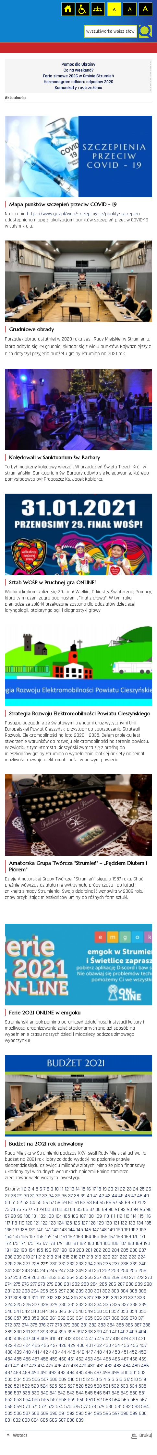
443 (53, 1352)
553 (18, 1399)
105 (66, 1216)
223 (133, 1257)
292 (17, 1291)
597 (115, 1413)
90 (111, 1209)
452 (133, 1352)
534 (133, 1386)
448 (98, 1352)
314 (66, 1297)
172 (8, 1243)
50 (7, 1202)
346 (62, 1311)
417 (108, 1338)
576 (76, 1406)
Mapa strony (98, 9)
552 (9, 1399)
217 (82, 1257)
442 (44, 1352)
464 (98, 1359)
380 (75, 1325)
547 (106, 1393)
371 (141, 1318)
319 (106, 1297)
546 (98, 1393)
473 (32, 1365)
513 (94, 1379)
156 (24, 1236)
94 (136, 1209)
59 (64, 1202)
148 (103, 1229)
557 (53, 1399)
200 (80, 1250)
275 (16, 1284)
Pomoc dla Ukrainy (78, 64)
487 (8, 1372)
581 (118, 1406)
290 (148, 1284)
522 (26, 1386)
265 (80, 1277)
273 (148, 1277)
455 (18, 1359)
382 (93, 1325)
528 (80, 1386)
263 (62, 1277)
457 (35, 1359)
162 (71, 1236)
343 (35, 1311)
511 (79, 1379)
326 (27, 1304)
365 (89, 1318)
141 (48, 1229)
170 (135, 1236)
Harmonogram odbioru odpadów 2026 (78, 82)
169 (127, 1236)
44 (114, 1195)
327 (35, 1304)
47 (133, 1195)
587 (26, 1413)
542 (62, 1393)
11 (61, 1189)
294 (35, 1291)
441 (35, 1352)
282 (76, 1284)
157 (32, 1236)
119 (21, 1223)
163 (79, 1236)
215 (66, 1257)
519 (142, 1379)
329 (53, 1304)
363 (71, 1318)
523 (35, 1386)
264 (71, 1277)
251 (97, 1270)
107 (82, 1216)
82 (59, 1209)
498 (106, 1372)
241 (8, 1270)
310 (34, 1297)
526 (62, 1386)
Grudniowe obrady (31, 329)
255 (133, 1270)
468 (134, 1359)
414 (84, 1338)
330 (62, 1304)
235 (98, 1263)
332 (80, 1304)
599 (134, 1413)
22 (122, 1189)
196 (47, 1250)
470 (8, 1365)
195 (39, 1250)
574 (59, 1406)
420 (133, 1338)
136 (8, 1229)
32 (38, 1195)
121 (37, 1223)
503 (9, 1379)
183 (90, 1243)
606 (53, 1420)
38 (76, 1195)
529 (89, 1386)
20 (110, 1189)
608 (71, 1420)
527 (71, 1386)
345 (53, 1311)
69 (127, 1202)
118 (14, 1223)
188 (130, 1243)
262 (52, 1277)
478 (74, 1365)
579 (100, 1406)
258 (17, 1277)
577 (84, 1406)
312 (50, 1297)
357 (17, 1318)
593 (80, 1413)
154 (8, 1236)
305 (133, 1291)
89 (104, 1209)
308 (17, 1297)
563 (107, 1399)
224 (142, 1257)
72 (144, 1202)
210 (26, 1257)
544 (80, 1393)
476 (58, 1365)
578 (92, 1406)
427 (53, 1345)
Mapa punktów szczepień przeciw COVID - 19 (62, 204)
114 (134, 1216)
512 (86, 1379)
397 (80, 1331)
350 (98, 1311)
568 (9, 1406)
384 (111, 1325)
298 (71, 1291)
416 (100, 1338)
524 (44, 1386)
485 (136, 1365)
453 (142, 1352)
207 (142, 1250)
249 (80, 1270)
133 (131, 1223)
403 (133, 1331)
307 (8, 1297)
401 (115, 1331)
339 (143, 1304)
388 (147, 1325)
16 (89, 1189)
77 (30, 1209)
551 (142, 1393)
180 (67, 1243)
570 (26, 1406)
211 (34, 1257)
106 (74, 1216)
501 (133, 1372)
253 (115, 1270)
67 (115, 1202)
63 (89, 1202)
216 (74, 1257)
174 (23, 1243)
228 (35, 1263)
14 (78, 1189)
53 (26, 1202)
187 (123, 1243)
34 (51, 1195)
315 (74, 1297)
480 (91, 1365)
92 (123, 1209)
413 (76, 1338)
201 (88, 1250)
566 (134, 1399)
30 (26, 1195)
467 (124, 1359)
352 (115, 1311)
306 (142, 1291)
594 (89, 1413)
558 (62, 1399)
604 (35, 1420)
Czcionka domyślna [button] (114, 9)
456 (27, 1359)
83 (66, 1209)
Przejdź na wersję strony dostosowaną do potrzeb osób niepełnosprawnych (82, 9)
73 (7, 1209)
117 (7, 1223)
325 (18, 1304)
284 (94, 1284)
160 (56, 1236)
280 (59, 1284)
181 (75, 1243)
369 (124, 1318)
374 (25, 1325)
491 (44, 1372)
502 (142, 1372)
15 (83, 1189)
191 (8, 1250)
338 (134, 1304)
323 (141, 1297)
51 (13, 1202)
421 (141, 1338)
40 (89, 1195)
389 (9, 1331)
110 (106, 1216)
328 (44, 1304)
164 (87, 1236)
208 (9, 1257)
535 (142, 1386)
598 (124, 1413)
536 (9, 1393)
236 (107, 1263)
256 (142, 1270)
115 (141, 1216)
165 (95, 1236)
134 (140, 1223)
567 (143, 1399)
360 (44, 1318)
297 (62, 1291)
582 (127, 1406)
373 (16, 1325)
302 (106, 1291)
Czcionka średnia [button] (129, 9)
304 (124, 1291)
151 (127, 1229)
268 (106, 1277)
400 (107, 1331)
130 (108, 1223)
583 (136, 1406)
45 (121, 1195)
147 (95, 1229)
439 (18, 1352)
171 (142, 1236)
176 (38, 1243)
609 (80, 1420)
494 (71, 1372)
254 (124, 1270)
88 (98, 1209)
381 (84, 1325)
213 (49, 1257)
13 (72, 1189)
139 (32, 1229)
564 (116, 1399)
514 (102, 1379)
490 (35, 1372)
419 (124, 1338)
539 (35, 1393)
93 (129, 1209)
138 (23, 1229)
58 (57, 1202)
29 (19, 1195)
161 (64, 1236)
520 (9, 1386)
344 (44, 1311)
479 (82, 1365)
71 (139, 1202)
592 (71, 1413)
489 (26, 1372)
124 (60, 1223)
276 (25, 1284)
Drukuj (145, 1435)
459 (53, 1359)
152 (134, 1229)
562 (98, 1399)
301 (97, 1291)
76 (24, 1209)
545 (89, 1393)
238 (124, 1263)
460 (62, 1359)
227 (26, 1263)
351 (106, 1311)
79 (41, 1209)
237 (115, 1263)
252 (106, 1270)
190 (146, 1243)
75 (19, 1209)
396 (71, 1331)
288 (130, 1284)
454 (9, 1359)
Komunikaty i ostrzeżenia (78, 88)
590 (53, 1413)
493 (62, 1372)
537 (17, 1393)
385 (120, 1325)
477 (66, 1365)
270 (124, 1277)
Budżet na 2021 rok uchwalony (46, 1143)
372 (8, 1325)
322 (132, 1297)
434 (116, 1345)
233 (80, 1263)
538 (26, 1393)
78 (35, 1209)
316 (82, 1297)
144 (71, 1229)
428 (62, 1345)
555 (36, 1399)
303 (115, 1291)
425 (36, 1345)
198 (63, 1250)
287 (121, 1284)
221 (115, 1257)
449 (107, 1352)
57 (51, 1202)
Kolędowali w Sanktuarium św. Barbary (54, 457)
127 (84, 1223)
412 (68, 1338)
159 (48, 1236)
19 (105, 1189)
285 (103, 1284)
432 (98, 1345)
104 (58, 1216)
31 (32, 1195)
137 (16, 1229)
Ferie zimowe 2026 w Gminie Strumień (78, 76)
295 (44, 1291)
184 (98, 1243)
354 (133, 1311)
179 (59, 1243)
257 (8, 1277)
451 (124, 1352)
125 (68, 1223)
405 (9, 1338)
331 (71, 1304)
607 (62, 1420)
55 (39, 1202)
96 (148, 1209)
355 (142, 1311)
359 (35, 1318)
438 (9, 1352)
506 (36, 1379)
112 (119, 1216)
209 (18, 1257)
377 (50, 1325)
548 (115, 1393)
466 (116, 1359)
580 (110, 1406)
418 (116, 1338)
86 (85, 1209)
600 (143, 1413)
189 (138, 1243)
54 (32, 1202)
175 (30, 1243)
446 (80, 1352)
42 (101, 1195)
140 (40, 1229)
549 (124, 1393)
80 (47, 1209)
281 (67, 1284)
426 (45, 1345)
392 (35, 1331)
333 (89, 1304)
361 (53, 1318)
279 (50, 1284)
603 (26, 1420)
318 (98, 1297)
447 (89, 1352)
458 (44, 1359)
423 (18, 1345)
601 (8, 1420)
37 (70, 1195)
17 (94, 1189)
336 (116, 1304)
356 (9, 1318)
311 (42, 1297)
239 (134, 1263)
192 (15, 1250)
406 (18, 1338)
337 (124, 1304)
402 (124, 1331)
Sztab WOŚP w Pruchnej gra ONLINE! (52, 582)
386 (129, 1325)
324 (9, 1304)
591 (62, 1413)
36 (64, 1195)
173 (15, 1243)
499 (115, 1372)
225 (9, 1263)
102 (42, 1216)
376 (42, 1325)
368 (115, 1318)
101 (35, 1216)
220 (106, 1257)
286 (112, 1284)
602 (17, 1420)
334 (98, 1304)
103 (50, 1216)
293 (26, 1291)
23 (129, 1189)
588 (35, 1413)
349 (89, 1311)
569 (18, 1406)
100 (27, 1216)
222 (123, 1257)
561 (89, 1399)
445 (71, 1352)
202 (97, 1250)
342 (26, 1311)
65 (102, 1202)
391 (26, 1331)
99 (19, 1216)
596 (107, 1413)
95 (142, 1209)
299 (80, 1291)
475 (49, 1365)
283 (85, 1284)
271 (132, 1277)
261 (44, 1277)
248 (71, 1270)
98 (13, 1216)
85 (79, 1209)
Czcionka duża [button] (145, 9)
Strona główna (68, 9)
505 (27, 1379)
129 (100, 1223)
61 (77, 1202)
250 (89, 1270)
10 (56, 1189)
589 (44, 1413)
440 (27, 1352)
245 (44, 1270)
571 (34, 1406)
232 (71, 1263)
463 (89, 1359)
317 (90, 1297)
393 (44, 1331)
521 (17, 1386)
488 (17, 1372)
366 (98, 1318)
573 (50, 1406)
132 (123, 1223)
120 (29, 1223)
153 (142, 1229)
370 (133, 1318)
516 (118, 1379)
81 (54, 1209)
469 (143, 1359)
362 (62, 1318)
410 (53, 1338)
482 (109, 1365)
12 (67, 1189)
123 (52, 1223)
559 (72, 1399)
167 (112, 1236)
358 (26, 1318)
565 (125, 1399)
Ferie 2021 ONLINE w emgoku (44, 1012)
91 (117, 1209)
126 (76, 1223)
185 (106, 1243)
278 (41, 1284)
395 (62, 1331)
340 (9, 1311)
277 (33, 1284)
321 (123, 1297)
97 (7, 1216)
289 (139, 1284)
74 (13, 1209)
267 (97, 1277)
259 (26, 1277)
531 (106, 1386)
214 (57, 1257)
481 (100, 1365)
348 (80, 1311)
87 (92, 1209)
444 (62, 1352)
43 (108, 1195)
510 (71, 1379)
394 (53, 1331)
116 (148, 1216)
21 (117, 1189)
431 (89, 1345)
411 (61, 1338)
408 (35, 1338)
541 (53, 1393)
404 (142, 1331)
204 (115, 1250)
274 (8, 1284)
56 (45, 1202)
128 (92, 1223)
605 (44, 1420)
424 (27, 1345)
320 (115, 1297)
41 (95, 1195)
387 (137, 1325)
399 (98, 1331)
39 (83, 1195)
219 (97, 1257)
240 (143, 1263)
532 (115, 1386)
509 (62, 1379)
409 (44, 1338)
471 (16, 1365)
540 (44, 1393)
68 (121, 1202)
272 (140, 1277)
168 (119, 1236)
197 (56, 1250)
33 (44, 1195)
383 (102, 1325)
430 (81, 1345)
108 (90, 1216)
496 (89, 1372)
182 (82, 1243)
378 (58, 1325)
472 (24, 1365)
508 (53, 1379)
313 (58, 1297)
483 (118, 1365)
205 (124, 1250)
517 (127, 1379)
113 (126, 1216)
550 (134, 1393)
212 (41, 1257)
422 (9, 1345)
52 (19, 1202)
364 (80, 1318)
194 (31, 1250)
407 (26, 1338)
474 (41, 1365)
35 (57, 1195)
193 (23, 1250)
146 (87, 1229)
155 (16, 1236)
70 (133, 1202)
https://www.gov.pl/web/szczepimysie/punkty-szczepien (83, 214)
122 (44, 1223)
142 (55, 1229)
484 (127, 1365)
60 (70, 1202)
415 (92, 1338)
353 (124, 1311)
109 (98, 1216)
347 (71, 1311)
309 (26, 1297)
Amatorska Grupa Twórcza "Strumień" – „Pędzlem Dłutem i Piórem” (78, 866)
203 (106, 1250)
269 (115, 1277)
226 (18, 1263)
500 (124, 1372)
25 (142, 1189)
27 (7, 1195)
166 (104, 1236)
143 (63, 1229)
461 (71, 1359)
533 (124, 1386)
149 (111, 1229)
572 (42, 1406)
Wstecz (20, 1435)
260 (35, 1277)
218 (89, 1257)
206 (134, 1250)
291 (8, 1291)
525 (53, 1386)
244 (35, 1270)
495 (80, 1372)
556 (45, 1399)
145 (79, 1229)
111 (112, 1216)
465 (107, 1359)
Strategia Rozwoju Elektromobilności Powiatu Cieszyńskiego (79, 713)
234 (89, 1263)
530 (98, 1386)
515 (110, 1379)
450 (116, 1352)
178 (52, 1243)
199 (71, 1250)
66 (108, 1202)
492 (52, 1372)
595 (98, 1413)
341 (17, 1311)
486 (145, 1365)
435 (125, 1345)
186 (115, 1243)
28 (13, 1195)
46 (127, 1195)
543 (71, 1393)
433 (107, 1345)
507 (44, 1379)
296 (53, 1291)
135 (148, 1223)
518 (134, 1379)
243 (26, 1270)
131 (116, 1223)
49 (146, 1195)
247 (62, 1270)
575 (67, 1406)
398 (89, 1331)
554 (27, 1399)
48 (139, 1195)
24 (135, 1189)
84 (72, 1209)
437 (143, 1345)
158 (40, 1236)
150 (119, 1229)
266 (89, 1277)
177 (45, 1243)
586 (18, 1413)
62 (82, 1202)
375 (33, 1325)
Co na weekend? (79, 70)
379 (66, 1325)
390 (18, 1331)
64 (95, 1202)
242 (17, 1270)
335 (107, 1304)
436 (134, 1345)
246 (53, 1270)
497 (97, 1372)
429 (72, 1345)
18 (99, 1189)
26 (148, 1189)
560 (81, 1399)
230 (53, 1263)
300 (89, 1291)
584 (145, 1406)
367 (106, 1318)
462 (80, 1359)
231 (62, 1263)
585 (9, 1413)
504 (18, 1379)
